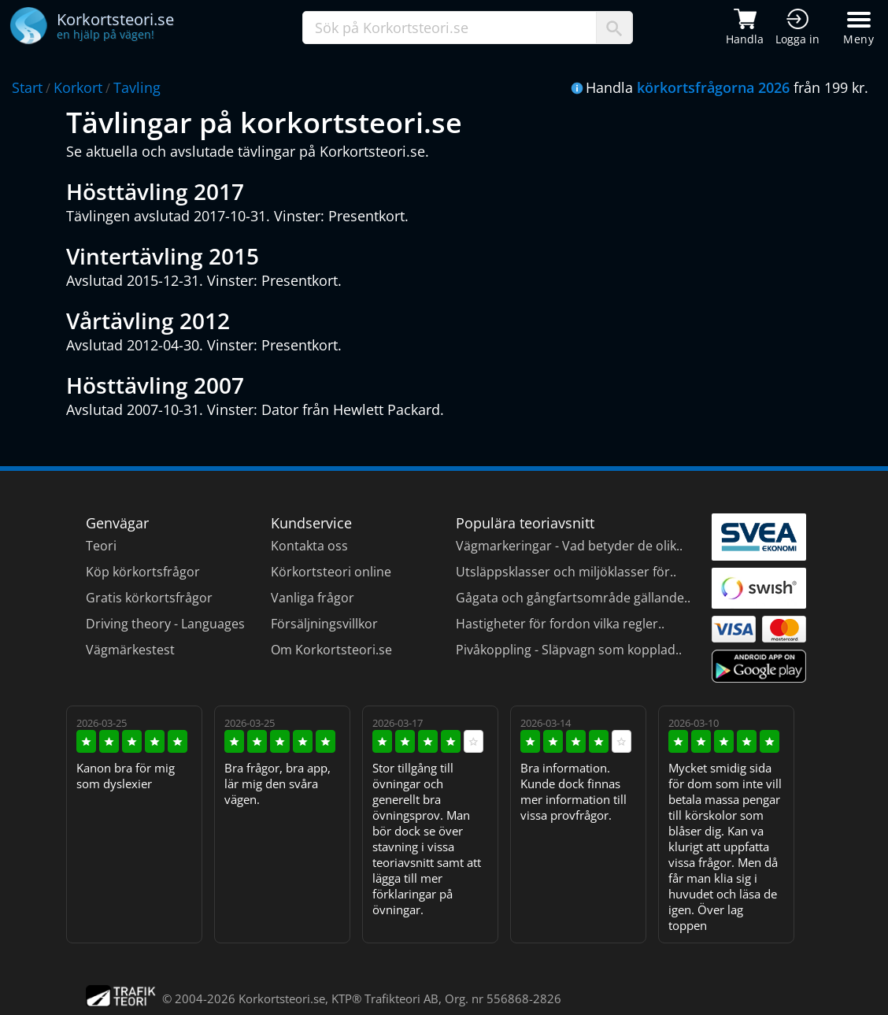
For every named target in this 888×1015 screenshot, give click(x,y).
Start (27, 87)
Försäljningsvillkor (324, 623)
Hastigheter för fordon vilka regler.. (560, 623)
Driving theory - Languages (165, 623)
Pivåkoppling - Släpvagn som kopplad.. (569, 649)
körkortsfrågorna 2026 (713, 87)
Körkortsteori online (331, 571)
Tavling (137, 87)
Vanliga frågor (312, 597)
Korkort (78, 87)
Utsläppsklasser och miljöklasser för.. (566, 571)
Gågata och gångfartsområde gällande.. (573, 597)
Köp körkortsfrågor (143, 571)
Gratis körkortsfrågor (149, 597)
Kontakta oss (309, 545)
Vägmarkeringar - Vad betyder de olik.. (569, 545)
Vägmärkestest (130, 649)
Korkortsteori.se (282, 998)
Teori (101, 545)
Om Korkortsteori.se (331, 649)
